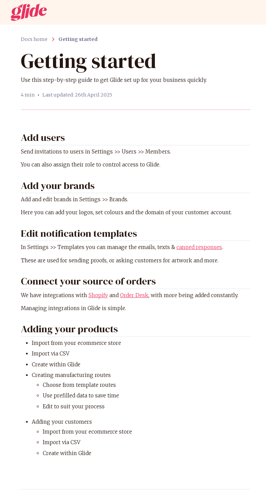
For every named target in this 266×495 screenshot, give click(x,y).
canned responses (199, 247)
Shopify (98, 295)
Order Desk (134, 295)
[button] (248, 12)
